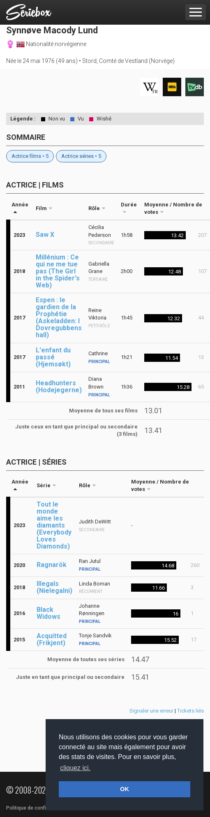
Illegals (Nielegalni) (54, 587)
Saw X (45, 234)
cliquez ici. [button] (75, 767)
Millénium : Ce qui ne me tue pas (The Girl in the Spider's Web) (58, 271)
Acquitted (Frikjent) (52, 639)
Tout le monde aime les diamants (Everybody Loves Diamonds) (54, 525)
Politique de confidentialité (36, 808)
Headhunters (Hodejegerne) (59, 386)
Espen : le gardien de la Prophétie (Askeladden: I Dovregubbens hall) (59, 317)
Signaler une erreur (151, 711)
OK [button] (124, 789)
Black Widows (48, 613)
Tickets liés (190, 711)
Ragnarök (52, 564)
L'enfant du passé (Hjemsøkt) (53, 357)
